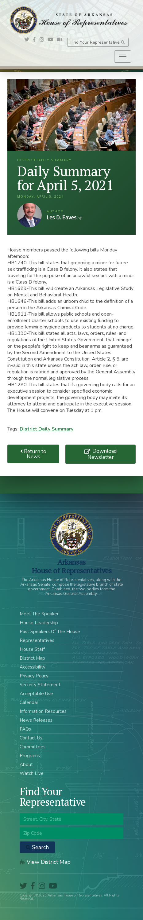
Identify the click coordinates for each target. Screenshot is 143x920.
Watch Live (32, 773)
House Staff (32, 649)
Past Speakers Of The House (50, 632)
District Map (32, 658)
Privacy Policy (34, 676)
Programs (30, 756)
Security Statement (40, 685)
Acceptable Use (36, 694)
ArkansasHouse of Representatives (72, 566)
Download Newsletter (102, 454)
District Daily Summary (46, 429)
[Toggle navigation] (122, 56)
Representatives (37, 640)
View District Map (45, 862)
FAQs (25, 729)
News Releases (36, 720)
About (26, 764)
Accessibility (32, 667)
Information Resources (43, 711)
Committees (32, 747)
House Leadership (39, 623)
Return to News (33, 454)
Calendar (29, 702)
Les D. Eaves (29, 215)
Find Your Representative (98, 42)
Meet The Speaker (39, 614)
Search (37, 847)
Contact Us (31, 738)
